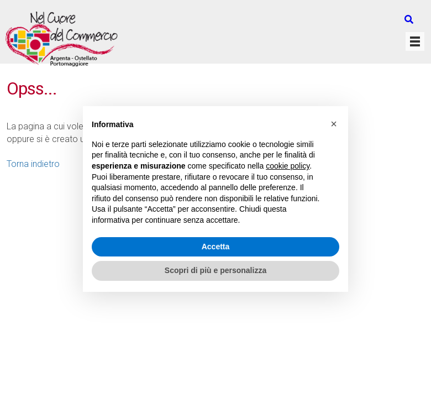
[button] (334, 124)
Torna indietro (33, 164)
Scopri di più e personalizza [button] (215, 270)
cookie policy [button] (287, 165)
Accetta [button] (216, 246)
